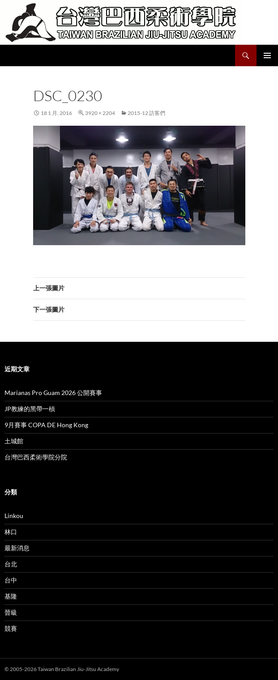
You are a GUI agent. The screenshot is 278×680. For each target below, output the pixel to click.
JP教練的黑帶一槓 (29, 408)
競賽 (10, 628)
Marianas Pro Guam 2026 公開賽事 (53, 392)
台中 (10, 580)
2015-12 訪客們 (146, 113)
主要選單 (267, 55)
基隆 (10, 596)
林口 (10, 532)
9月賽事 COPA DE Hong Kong (46, 425)
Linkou (13, 515)
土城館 (13, 441)
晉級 (10, 612)
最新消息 (17, 548)
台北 (10, 564)
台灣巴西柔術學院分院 (35, 457)
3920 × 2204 (100, 113)
